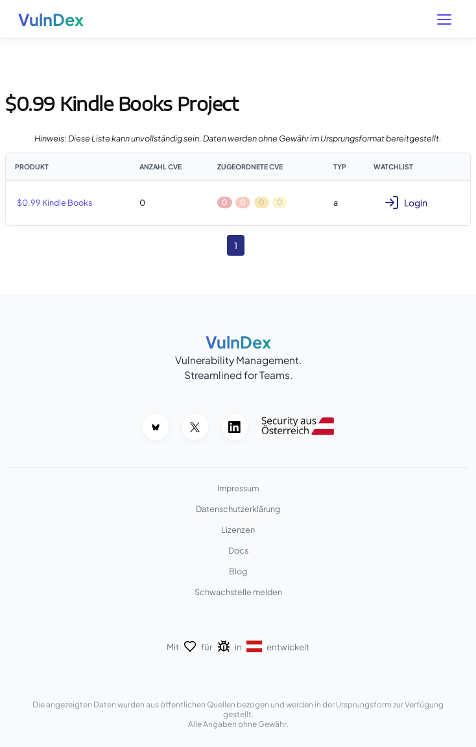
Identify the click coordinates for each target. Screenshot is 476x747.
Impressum (238, 488)
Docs (238, 550)
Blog (238, 571)
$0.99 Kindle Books (54, 202)
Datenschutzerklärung (238, 509)
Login (405, 202)
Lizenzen (238, 529)
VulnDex (51, 19)
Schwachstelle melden (238, 592)
